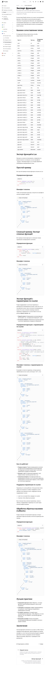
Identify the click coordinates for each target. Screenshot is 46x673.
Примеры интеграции (7, 10)
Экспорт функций (28, 5)
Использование (6, 7)
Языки (4, 12)
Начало (4, 5)
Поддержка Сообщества (5, 19)
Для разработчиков (6, 14)
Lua (22, 5)
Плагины (4, 16)
